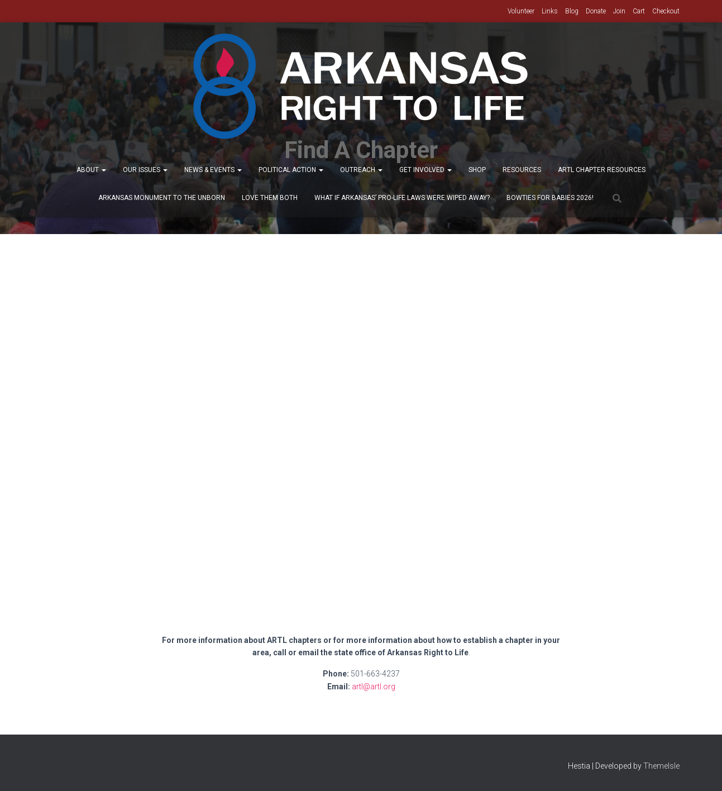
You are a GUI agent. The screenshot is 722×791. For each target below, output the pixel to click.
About (91, 170)
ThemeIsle (661, 765)
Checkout (666, 11)
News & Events (213, 170)
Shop (477, 170)
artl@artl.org (373, 686)
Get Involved (425, 170)
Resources (522, 170)
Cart (639, 11)
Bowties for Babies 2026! (550, 198)
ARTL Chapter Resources (602, 170)
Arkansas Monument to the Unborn (161, 198)
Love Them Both (270, 198)
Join (619, 11)
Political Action (291, 170)
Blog (571, 11)
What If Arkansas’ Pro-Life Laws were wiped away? (402, 198)
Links (550, 11)
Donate (596, 11)
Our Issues (145, 170)
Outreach (361, 170)
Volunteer (521, 11)
